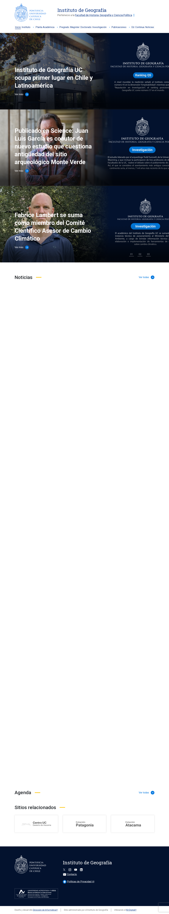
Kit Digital (130, 910)
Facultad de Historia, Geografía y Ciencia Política (105, 15)
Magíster (75, 27)
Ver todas (146, 277)
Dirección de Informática (44, 910)
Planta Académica (47, 27)
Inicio (18, 27)
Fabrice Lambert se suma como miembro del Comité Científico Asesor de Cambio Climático (53, 227)
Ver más (22, 94)
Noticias (149, 27)
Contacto (70, 874)
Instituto (28, 27)
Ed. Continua (137, 27)
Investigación (101, 27)
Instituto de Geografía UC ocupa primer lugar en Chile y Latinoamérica (54, 77)
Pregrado (64, 27)
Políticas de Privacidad (78, 881)
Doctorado (85, 27)
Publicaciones (121, 27)
